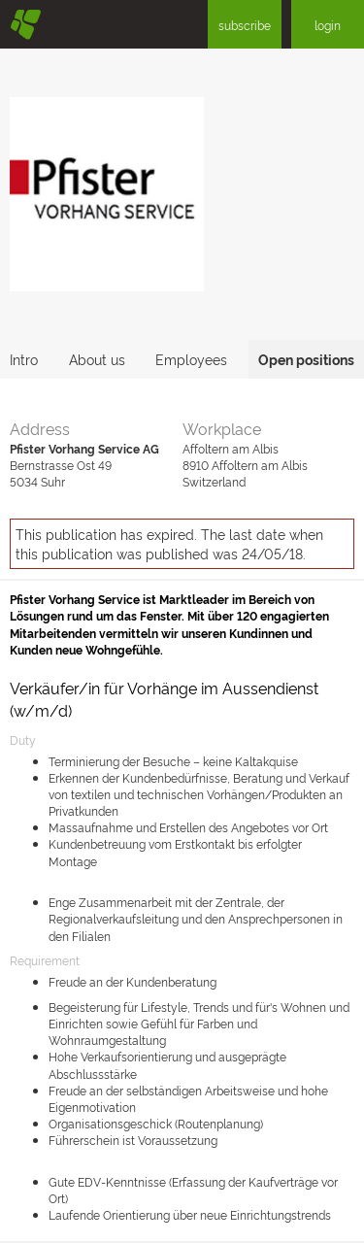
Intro (24, 359)
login (327, 25)
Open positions (306, 359)
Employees (191, 359)
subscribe (244, 25)
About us (97, 359)
